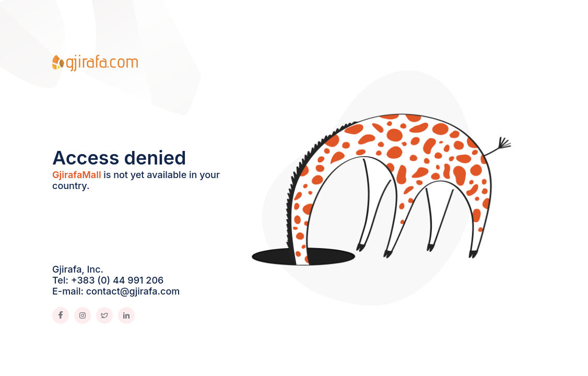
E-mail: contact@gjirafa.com (116, 291)
